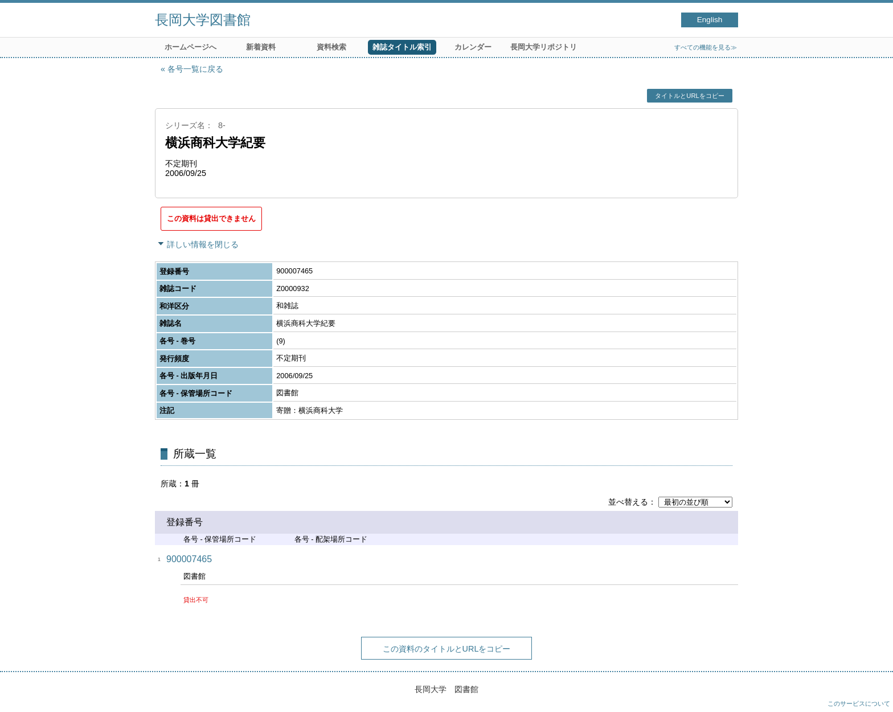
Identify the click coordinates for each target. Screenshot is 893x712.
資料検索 (331, 47)
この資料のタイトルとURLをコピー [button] (447, 648)
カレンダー (472, 47)
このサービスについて (859, 703)
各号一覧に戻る (195, 68)
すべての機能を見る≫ (705, 47)
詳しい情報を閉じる (203, 244)
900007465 (189, 559)
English (710, 19)
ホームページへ (190, 47)
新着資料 (261, 47)
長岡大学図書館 (203, 19)
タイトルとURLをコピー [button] (689, 95)
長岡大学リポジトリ (543, 47)
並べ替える (628, 501)
